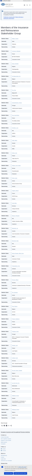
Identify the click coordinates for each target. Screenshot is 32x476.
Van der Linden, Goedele (17, 370)
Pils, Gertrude (15, 292)
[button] (2, 426)
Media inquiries (4, 442)
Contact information (5, 437)
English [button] (24, 5)
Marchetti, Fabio (15, 240)
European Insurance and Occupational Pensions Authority (15, 432)
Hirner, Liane (14, 178)
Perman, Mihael (15, 279)
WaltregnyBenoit (15, 409)
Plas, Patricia (14, 306)
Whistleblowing (4, 455)
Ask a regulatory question (6, 438)
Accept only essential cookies (20, 473)
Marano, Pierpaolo (15, 215)
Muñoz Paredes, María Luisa (18, 253)
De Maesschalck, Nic (16, 76)
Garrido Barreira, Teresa (17, 102)
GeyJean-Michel (15, 115)
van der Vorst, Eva (15, 383)
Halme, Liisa (14, 152)
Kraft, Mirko (14, 203)
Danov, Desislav (15, 63)
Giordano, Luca (15, 127)
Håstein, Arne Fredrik (16, 165)
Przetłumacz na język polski (9, 17)
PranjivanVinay (15, 331)
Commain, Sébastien (16, 51)
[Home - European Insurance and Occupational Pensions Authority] (7, 5)
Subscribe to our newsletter (6, 460)
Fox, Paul (14, 90)
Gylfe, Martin (14, 140)
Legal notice (3, 458)
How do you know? (27, 0)
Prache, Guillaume (15, 318)
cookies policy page (22, 466)
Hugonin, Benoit (15, 190)
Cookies (2, 457)
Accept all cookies (8, 473)
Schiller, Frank (15, 357)
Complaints (3, 443)
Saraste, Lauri (15, 345)
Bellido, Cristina (15, 38)
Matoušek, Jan (15, 228)
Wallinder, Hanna (15, 395)
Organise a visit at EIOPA (6, 440)
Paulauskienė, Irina (16, 265)
